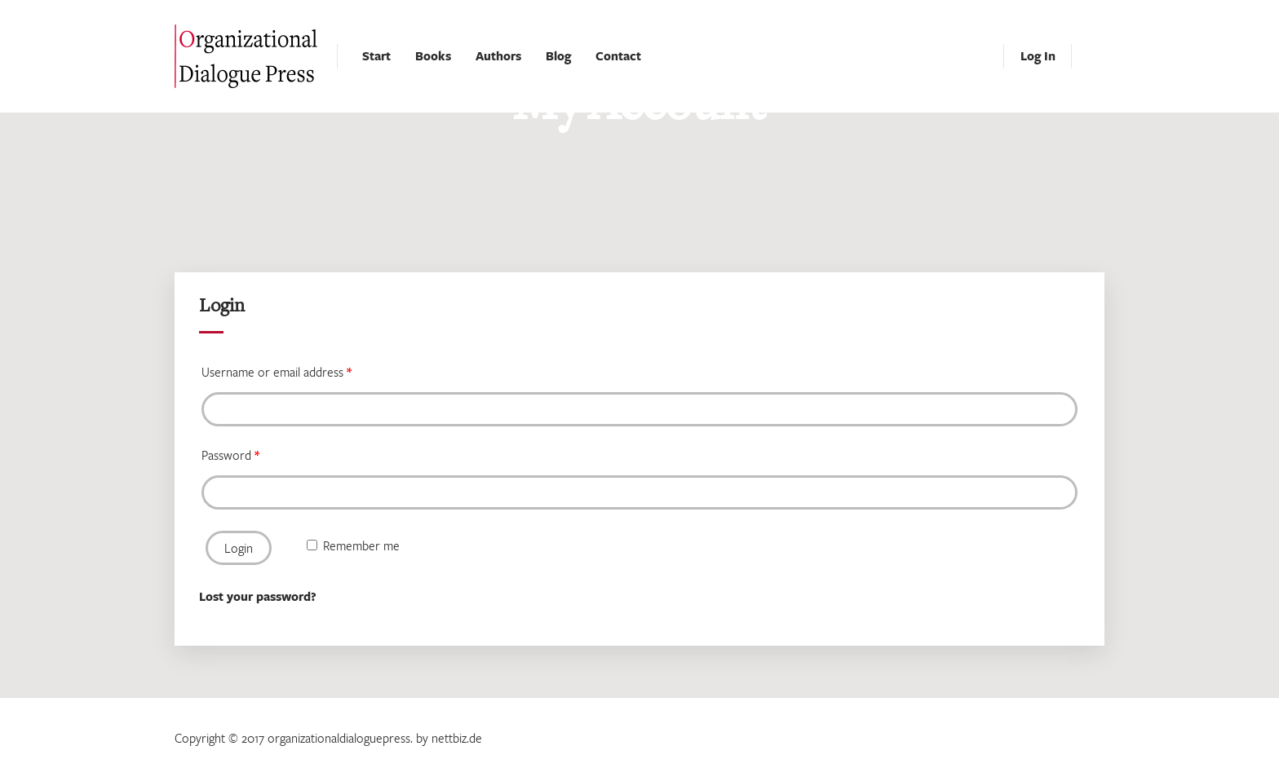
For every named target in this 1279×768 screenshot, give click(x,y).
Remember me (353, 545)
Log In (1038, 55)
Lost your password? (257, 596)
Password (230, 455)
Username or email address (276, 372)
